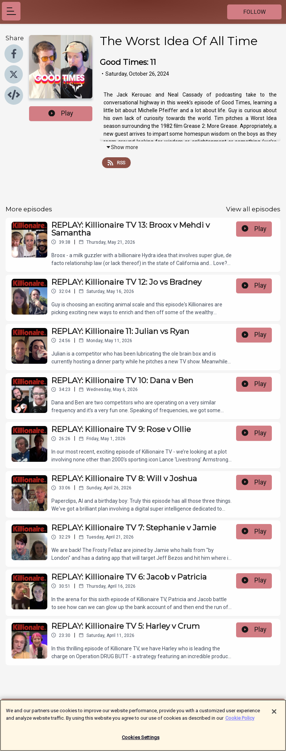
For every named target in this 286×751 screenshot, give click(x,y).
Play (60, 113)
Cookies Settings (140, 742)
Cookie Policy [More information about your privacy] (239, 722)
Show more (122, 147)
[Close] (274, 716)
